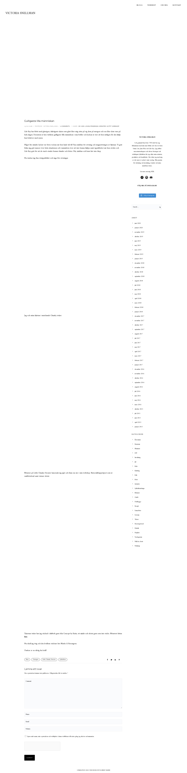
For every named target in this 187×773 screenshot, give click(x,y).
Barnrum (137, 444)
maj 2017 (138, 347)
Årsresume (138, 439)
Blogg (140, 5)
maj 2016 (138, 400)
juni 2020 (138, 223)
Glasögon (35, 659)
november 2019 (139, 232)
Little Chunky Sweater (49, 659)
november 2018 (139, 267)
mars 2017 (138, 356)
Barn (27, 659)
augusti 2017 (139, 334)
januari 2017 (139, 364)
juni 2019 (138, 241)
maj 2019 (138, 245)
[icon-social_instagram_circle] (147, 177)
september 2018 (139, 276)
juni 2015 (138, 418)
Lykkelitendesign (91, 126)
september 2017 (139, 329)
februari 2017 (139, 360)
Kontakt (177, 5)
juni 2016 (138, 395)
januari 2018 (139, 311)
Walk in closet (139, 541)
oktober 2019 (139, 236)
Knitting (137, 470)
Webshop (151, 5)
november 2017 (139, 320)
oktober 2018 (139, 272)
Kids (82, 126)
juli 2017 (137, 338)
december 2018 (139, 263)
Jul (135, 462)
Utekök (137, 528)
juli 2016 (137, 391)
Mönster (102, 126)
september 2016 (139, 382)
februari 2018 (139, 307)
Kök (136, 475)
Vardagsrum (138, 537)
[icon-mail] (152, 177)
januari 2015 (139, 426)
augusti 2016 (139, 387)
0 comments (65, 126)
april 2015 (138, 422)
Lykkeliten (63, 659)
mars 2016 (138, 404)
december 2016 (139, 369)
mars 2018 (138, 303)
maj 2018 (138, 294)
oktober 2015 (139, 409)
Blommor (137, 448)
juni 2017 (138, 342)
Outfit (109, 126)
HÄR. (152, 171)
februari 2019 (139, 254)
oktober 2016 (139, 378)
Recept (137, 506)
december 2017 (139, 316)
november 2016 (139, 373)
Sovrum (137, 515)
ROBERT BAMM (105, 770)
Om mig (164, 5)
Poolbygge (138, 501)
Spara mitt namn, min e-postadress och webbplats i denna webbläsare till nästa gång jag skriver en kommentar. (60, 736)
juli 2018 (137, 285)
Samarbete (138, 510)
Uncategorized (139, 523)
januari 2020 (139, 227)
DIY (79, 126)
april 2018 (138, 298)
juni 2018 (138, 289)
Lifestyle (137, 484)
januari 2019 (139, 258)
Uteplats (137, 532)
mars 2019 (138, 250)
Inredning (137, 457)
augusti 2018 (139, 280)
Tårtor (137, 519)
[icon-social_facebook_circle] (143, 177)
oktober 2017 (139, 325)
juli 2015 (137, 413)
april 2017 (138, 351)
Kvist (136, 479)
